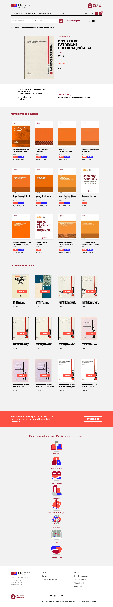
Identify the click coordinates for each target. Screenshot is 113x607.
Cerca (73, 21)
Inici (12, 27)
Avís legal (77, 572)
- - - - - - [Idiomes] (88, 13)
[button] (100, 13)
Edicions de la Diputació (49, 579)
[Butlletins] (62, 595)
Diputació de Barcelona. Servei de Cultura (32, 90)
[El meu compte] (96, 13)
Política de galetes (79, 583)
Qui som (44, 572)
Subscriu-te (93, 419)
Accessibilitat (78, 586)
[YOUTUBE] (93, 20)
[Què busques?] (22, 21)
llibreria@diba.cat (16, 584)
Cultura (60, 69)
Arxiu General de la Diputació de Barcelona (74, 97)
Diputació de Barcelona (34, 93)
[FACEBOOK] (100, 20)
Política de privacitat (80, 579)
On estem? (45, 576)
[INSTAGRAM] (97, 20)
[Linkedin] (58, 595)
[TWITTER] (89, 20)
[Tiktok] (65, 595)
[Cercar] (61, 21)
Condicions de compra (81, 576)
